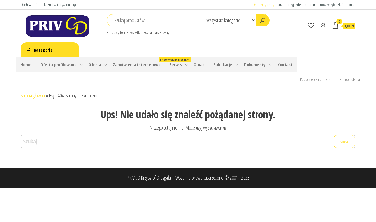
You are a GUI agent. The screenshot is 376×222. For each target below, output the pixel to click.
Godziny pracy (264, 4)
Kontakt (284, 64)
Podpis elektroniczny (315, 79)
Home (26, 64)
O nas (199, 64)
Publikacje (222, 64)
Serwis (175, 64)
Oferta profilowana (58, 64)
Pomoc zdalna (350, 79)
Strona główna (33, 95)
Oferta (94, 64)
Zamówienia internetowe (139, 62)
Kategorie (43, 50)
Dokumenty (255, 64)
